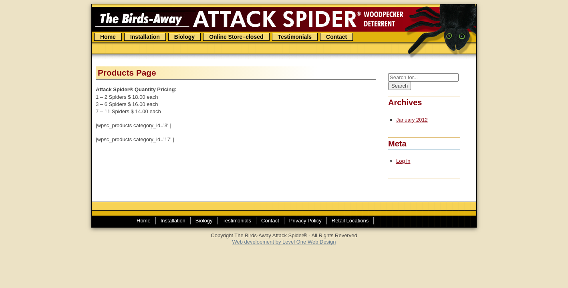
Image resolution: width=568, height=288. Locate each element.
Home (108, 37)
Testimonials (295, 37)
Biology (184, 37)
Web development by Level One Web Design (284, 242)
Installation (145, 37)
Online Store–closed (236, 37)
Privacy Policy (305, 221)
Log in (403, 161)
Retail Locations (350, 221)
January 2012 (412, 120)
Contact (336, 37)
